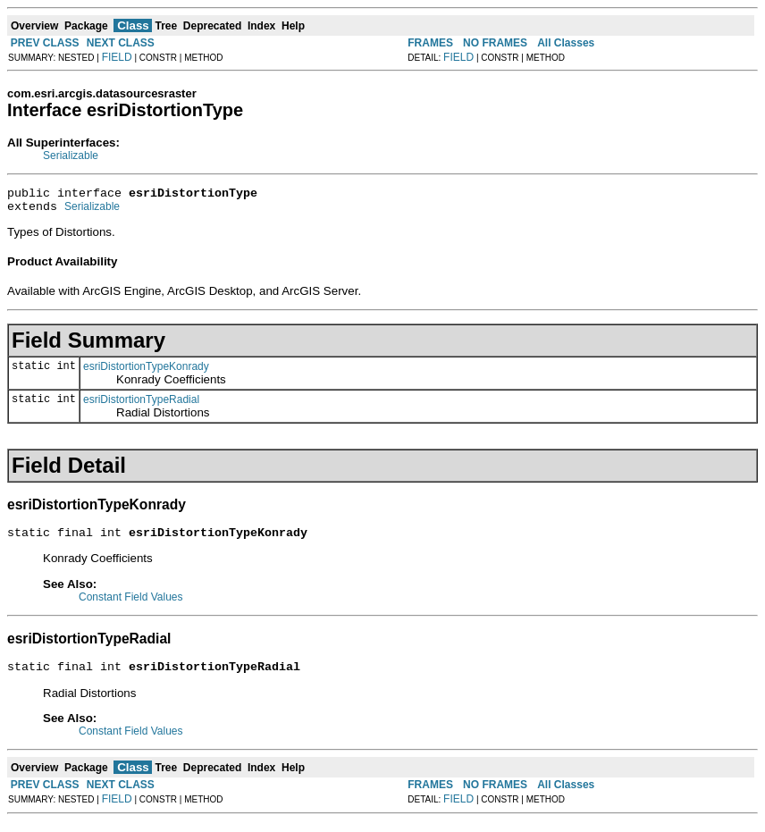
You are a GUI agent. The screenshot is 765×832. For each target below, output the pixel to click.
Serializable (70, 155)
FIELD (117, 57)
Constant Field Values (131, 605)
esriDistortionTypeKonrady (146, 372)
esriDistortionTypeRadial (141, 405)
